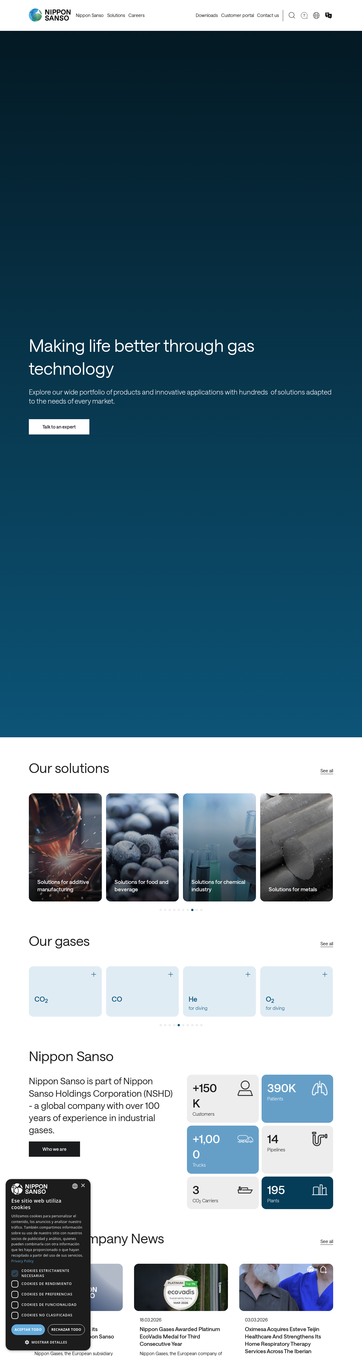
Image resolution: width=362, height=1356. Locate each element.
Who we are (54, 1149)
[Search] (292, 15)
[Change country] (316, 15)
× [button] (83, 1186)
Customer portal (237, 15)
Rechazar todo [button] (66, 1329)
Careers (136, 15)
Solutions (116, 15)
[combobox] (75, 1186)
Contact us (268, 15)
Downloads (207, 15)
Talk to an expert (59, 426)
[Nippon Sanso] (50, 15)
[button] (48, 1342)
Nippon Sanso (90, 15)
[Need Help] (304, 15)
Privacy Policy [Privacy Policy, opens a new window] (22, 1261)
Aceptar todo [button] (28, 1329)
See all (326, 770)
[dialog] (48, 1264)
